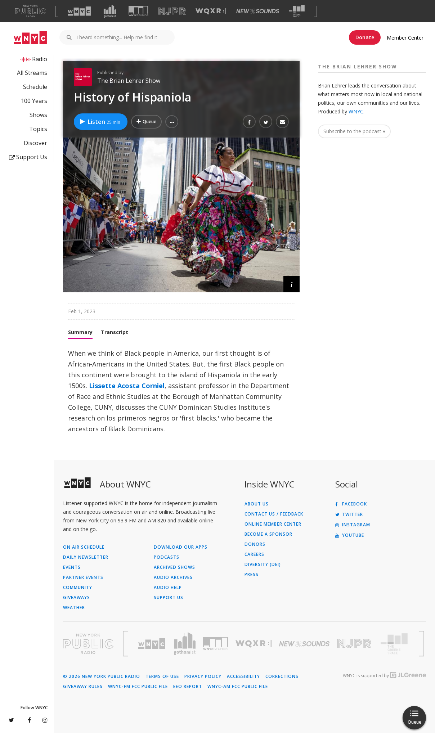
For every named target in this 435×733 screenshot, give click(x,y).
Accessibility (243, 676)
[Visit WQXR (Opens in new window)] (211, 11)
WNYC (356, 111)
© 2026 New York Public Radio (101, 676)
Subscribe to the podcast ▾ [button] (354, 131)
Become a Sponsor (268, 534)
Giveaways (76, 597)
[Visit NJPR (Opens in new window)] (172, 11)
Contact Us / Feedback (274, 514)
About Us (257, 504)
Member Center (405, 37)
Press (252, 574)
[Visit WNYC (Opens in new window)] (79, 11)
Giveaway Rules (83, 686)
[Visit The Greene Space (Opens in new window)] (297, 11)
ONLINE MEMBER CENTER (273, 524)
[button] (171, 121)
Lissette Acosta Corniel (127, 385)
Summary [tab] (80, 332)
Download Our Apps (180, 547)
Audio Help (168, 587)
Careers (254, 554)
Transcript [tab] (114, 332)
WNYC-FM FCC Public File (138, 686)
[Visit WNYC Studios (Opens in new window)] (138, 11)
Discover (35, 143)
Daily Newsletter (85, 557)
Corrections (282, 676)
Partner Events (83, 577)
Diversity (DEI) (263, 564)
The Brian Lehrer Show (128, 81)
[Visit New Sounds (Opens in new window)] (257, 11)
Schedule (35, 87)
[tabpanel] (181, 391)
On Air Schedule (83, 547)
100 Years (34, 101)
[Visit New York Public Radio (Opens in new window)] (88, 644)
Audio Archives (173, 577)
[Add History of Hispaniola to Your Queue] (146, 122)
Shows (38, 115)
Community (77, 587)
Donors (255, 544)
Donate (364, 37)
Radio (39, 59)
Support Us (28, 157)
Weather (74, 608)
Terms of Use (162, 676)
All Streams (32, 73)
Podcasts (166, 557)
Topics (38, 129)
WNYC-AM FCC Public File (237, 686)
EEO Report (187, 686)
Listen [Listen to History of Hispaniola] (99, 121)
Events (72, 567)
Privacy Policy (202, 676)
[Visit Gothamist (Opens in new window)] (110, 11)
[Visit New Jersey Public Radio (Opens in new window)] (355, 643)
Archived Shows (174, 567)
